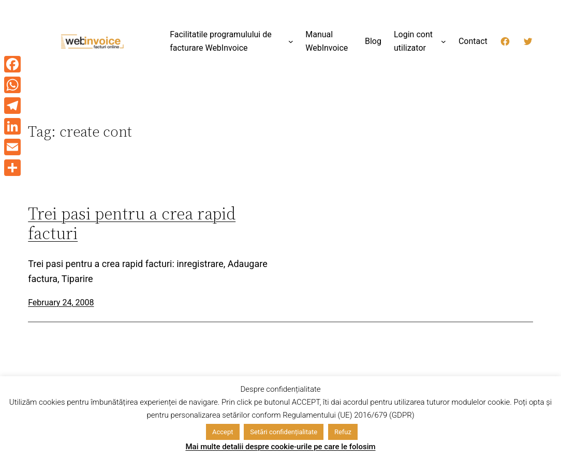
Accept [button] (222, 432)
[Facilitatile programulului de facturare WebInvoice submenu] (290, 41)
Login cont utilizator (413, 41)
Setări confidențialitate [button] (283, 432)
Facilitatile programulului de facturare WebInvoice (221, 41)
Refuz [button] (342, 432)
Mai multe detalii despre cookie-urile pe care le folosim (280, 446)
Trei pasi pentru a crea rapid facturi (131, 223)
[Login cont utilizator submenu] (443, 41)
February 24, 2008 (61, 302)
